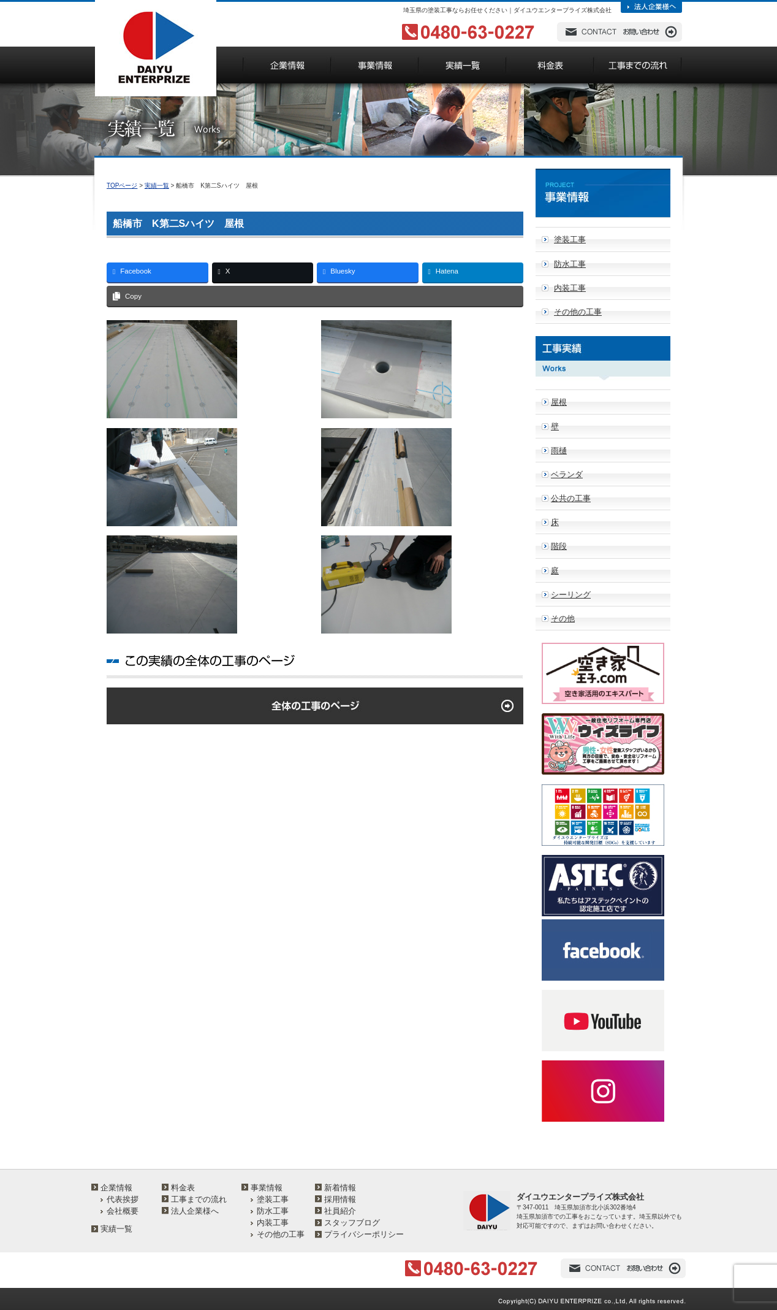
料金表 (183, 1187)
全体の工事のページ (315, 706)
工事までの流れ (199, 1199)
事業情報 (266, 1187)
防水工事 (570, 264)
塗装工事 (570, 239)
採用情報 (340, 1199)
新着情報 (340, 1187)
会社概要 (122, 1211)
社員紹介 (340, 1211)
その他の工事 (578, 311)
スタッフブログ (352, 1222)
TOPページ (122, 185)
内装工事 (570, 288)
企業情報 (116, 1187)
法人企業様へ (195, 1211)
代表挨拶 (122, 1199)
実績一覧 (157, 185)
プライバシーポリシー (364, 1234)
